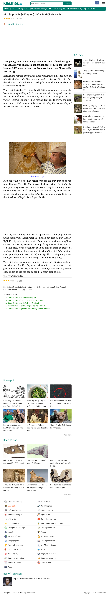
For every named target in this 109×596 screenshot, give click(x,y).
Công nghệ (22, 9)
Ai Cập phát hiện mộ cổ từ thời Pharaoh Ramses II (25, 300)
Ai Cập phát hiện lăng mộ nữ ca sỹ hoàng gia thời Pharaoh (28, 308)
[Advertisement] (37, 43)
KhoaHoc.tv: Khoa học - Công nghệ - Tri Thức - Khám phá (15, 3)
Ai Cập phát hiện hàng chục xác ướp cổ (21, 297)
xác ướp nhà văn (25, 290)
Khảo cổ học (20, 24)
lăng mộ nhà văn (34, 287)
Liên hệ (23, 592)
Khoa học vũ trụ (74, 9)
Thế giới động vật (57, 9)
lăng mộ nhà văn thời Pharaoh (54, 287)
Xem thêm (68, 435)
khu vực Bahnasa (10, 290)
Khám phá (10, 24)
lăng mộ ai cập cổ (19, 287)
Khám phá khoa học (38, 9)
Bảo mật (15, 592)
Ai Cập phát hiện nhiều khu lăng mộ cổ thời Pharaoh (25, 306)
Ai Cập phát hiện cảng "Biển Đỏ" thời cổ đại (22, 303)
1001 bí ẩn (89, 9)
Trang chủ (9, 8)
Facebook (31, 592)
